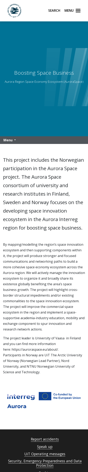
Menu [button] (8, 140)
